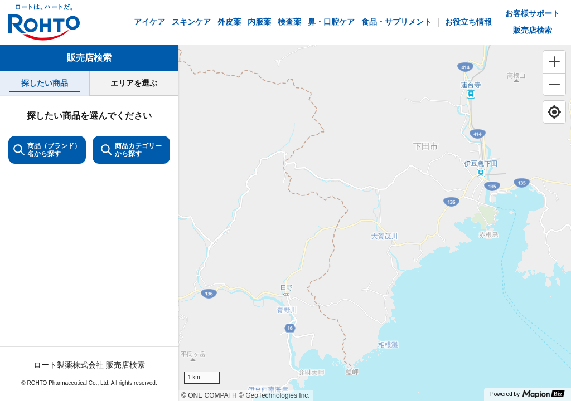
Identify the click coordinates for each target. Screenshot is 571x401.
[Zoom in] (554, 62)
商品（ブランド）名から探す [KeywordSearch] (47, 150)
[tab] (44, 83)
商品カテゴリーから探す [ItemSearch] (131, 150)
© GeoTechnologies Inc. (274, 395)
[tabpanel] (89, 248)
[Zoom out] (554, 84)
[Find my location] (554, 112)
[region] (374, 223)
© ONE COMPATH (209, 395)
